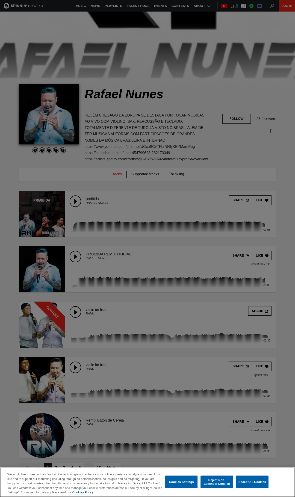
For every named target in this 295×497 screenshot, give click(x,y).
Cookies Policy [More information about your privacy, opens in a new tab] (83, 492)
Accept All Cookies (252, 482)
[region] (147, 482)
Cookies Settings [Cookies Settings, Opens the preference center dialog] (181, 482)
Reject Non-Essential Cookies (217, 481)
